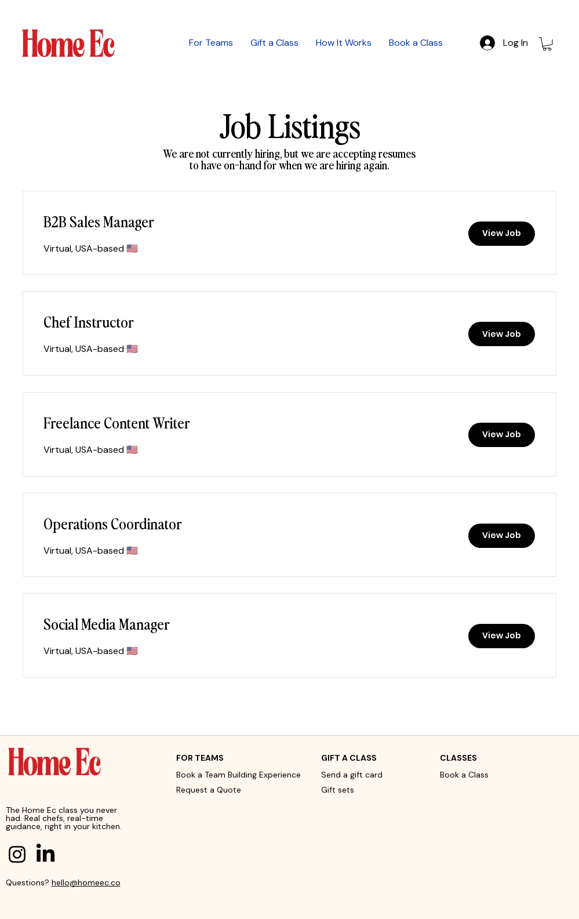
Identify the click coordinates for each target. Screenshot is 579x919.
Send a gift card (352, 774)
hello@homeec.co (86, 882)
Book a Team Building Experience (238, 774)
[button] (547, 44)
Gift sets (337, 789)
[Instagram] (17, 854)
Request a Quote (208, 789)
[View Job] (501, 233)
